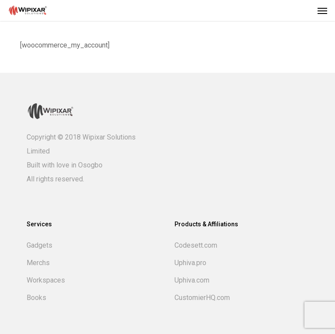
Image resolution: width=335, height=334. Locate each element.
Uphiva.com (191, 280)
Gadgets (39, 245)
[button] (322, 10)
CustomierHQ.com (202, 297)
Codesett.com (195, 245)
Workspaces (46, 280)
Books (36, 297)
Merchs (38, 263)
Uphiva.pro (190, 263)
